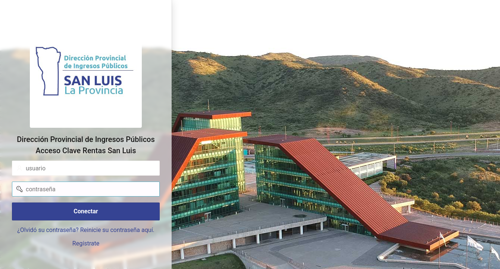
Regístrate (85, 243)
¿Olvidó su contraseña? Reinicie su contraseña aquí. (85, 230)
